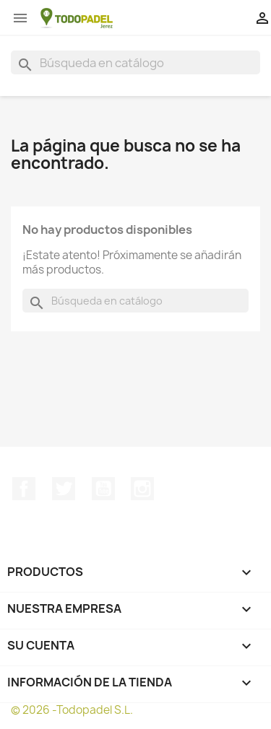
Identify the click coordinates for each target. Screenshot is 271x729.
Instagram (142, 488)
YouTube (103, 488)
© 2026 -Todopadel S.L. (72, 709)
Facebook (23, 488)
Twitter (63, 488)
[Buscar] (135, 62)
